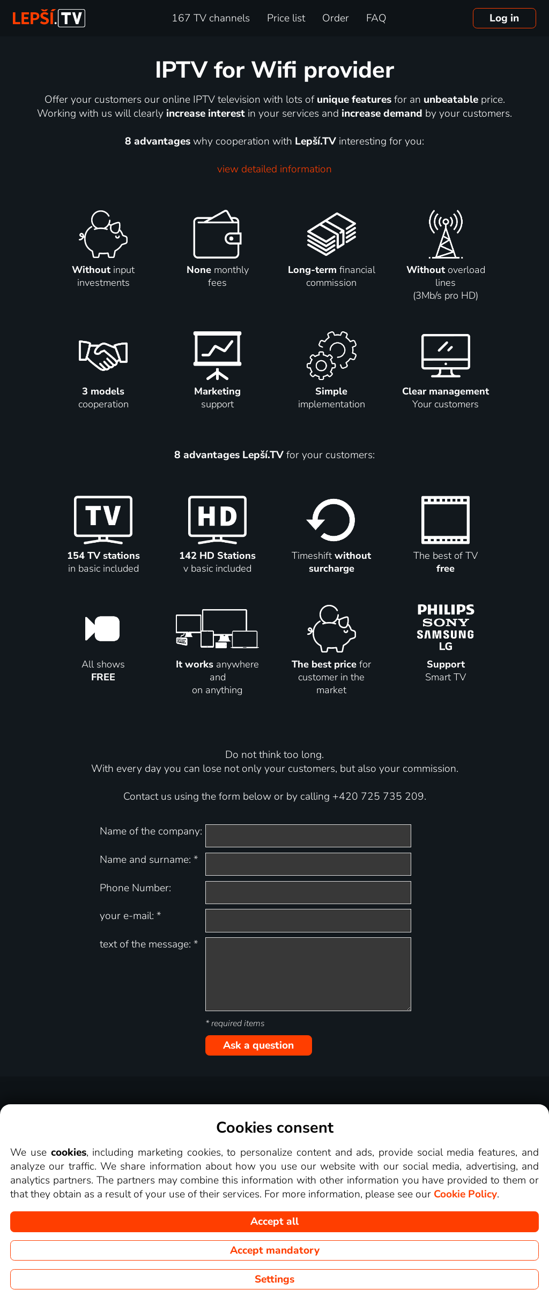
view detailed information (274, 169)
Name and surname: (149, 860)
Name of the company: (151, 831)
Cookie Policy (465, 1194)
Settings (274, 1279)
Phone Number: (135, 888)
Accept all (274, 1221)
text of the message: (149, 944)
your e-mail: (130, 916)
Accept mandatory (275, 1250)
